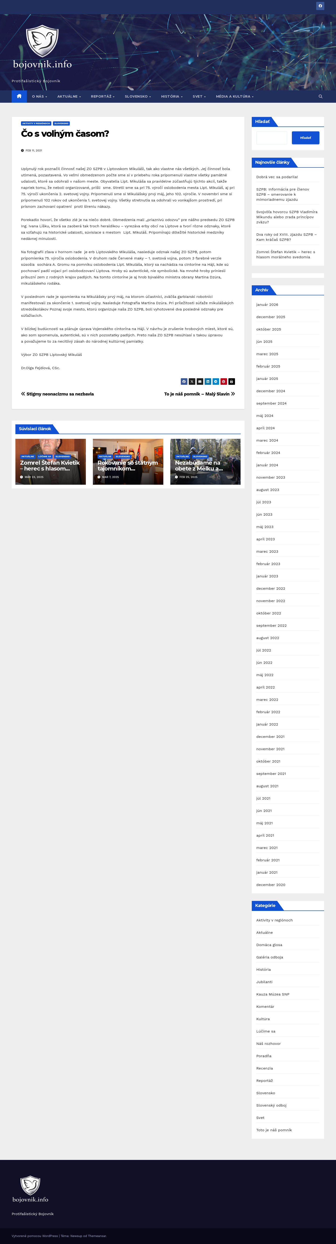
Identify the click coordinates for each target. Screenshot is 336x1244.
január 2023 (267, 576)
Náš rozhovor (268, 1043)
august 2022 (267, 638)
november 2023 (270, 477)
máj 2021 (264, 823)
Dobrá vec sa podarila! (277, 177)
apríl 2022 (265, 687)
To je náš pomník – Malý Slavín (199, 394)
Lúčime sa (44, 456)
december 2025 (270, 317)
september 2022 (271, 625)
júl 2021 (263, 798)
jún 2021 (264, 810)
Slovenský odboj (271, 1105)
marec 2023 (267, 551)
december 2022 (270, 588)
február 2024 (268, 452)
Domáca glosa (269, 945)
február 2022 (268, 712)
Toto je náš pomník (274, 1130)
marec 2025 (267, 354)
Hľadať (262, 121)
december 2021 (270, 736)
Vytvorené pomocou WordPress (35, 1236)
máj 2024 (265, 415)
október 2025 (268, 329)
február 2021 (268, 860)
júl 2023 (263, 502)
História (171, 96)
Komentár (265, 1006)
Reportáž (101, 96)
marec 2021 (267, 847)
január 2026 (267, 304)
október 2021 (268, 761)
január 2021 (267, 872)
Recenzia (264, 1068)
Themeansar (97, 1236)
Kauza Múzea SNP (273, 994)
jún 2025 (264, 341)
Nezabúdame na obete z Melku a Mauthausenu (197, 468)
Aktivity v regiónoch (36, 123)
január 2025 (267, 378)
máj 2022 (265, 675)
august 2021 (267, 786)
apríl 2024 (265, 428)
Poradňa (264, 1056)
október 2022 (268, 613)
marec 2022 (267, 699)
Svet (198, 96)
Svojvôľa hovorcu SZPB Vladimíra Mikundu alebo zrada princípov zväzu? (287, 217)
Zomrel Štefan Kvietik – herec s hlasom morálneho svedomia (50, 468)
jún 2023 (264, 514)
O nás (38, 96)
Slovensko (137, 96)
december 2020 (271, 885)
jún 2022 (264, 662)
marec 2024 (267, 440)
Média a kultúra (234, 96)
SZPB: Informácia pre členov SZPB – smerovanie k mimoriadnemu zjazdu (282, 194)
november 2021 (270, 749)
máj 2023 (265, 527)
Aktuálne (68, 96)
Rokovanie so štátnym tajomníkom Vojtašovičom (128, 468)
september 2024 (271, 403)
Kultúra (263, 1019)
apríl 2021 (265, 835)
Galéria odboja (269, 957)
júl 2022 (263, 650)
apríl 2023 (265, 539)
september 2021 (271, 773)
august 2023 (267, 489)
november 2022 (270, 601)
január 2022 (267, 724)
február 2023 (268, 564)
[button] (320, 96)
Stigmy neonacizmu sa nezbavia (57, 394)
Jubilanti (264, 982)
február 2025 (268, 366)
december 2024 (270, 391)
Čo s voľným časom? (65, 133)
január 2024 (267, 465)
